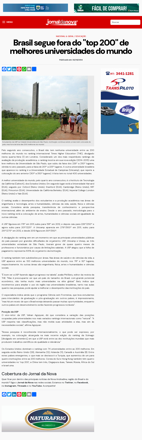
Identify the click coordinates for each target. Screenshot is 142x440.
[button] (4, 22)
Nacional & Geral (65, 36)
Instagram (10, 385)
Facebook (82, 382)
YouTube (37, 385)
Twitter (69, 382)
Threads (22, 385)
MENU (10, 22)
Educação (81, 36)
